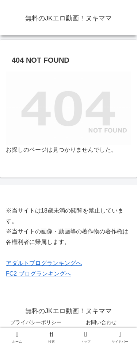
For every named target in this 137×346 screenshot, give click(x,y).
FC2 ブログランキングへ (38, 274)
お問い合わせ (101, 322)
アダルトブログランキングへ (44, 263)
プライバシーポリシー (35, 322)
